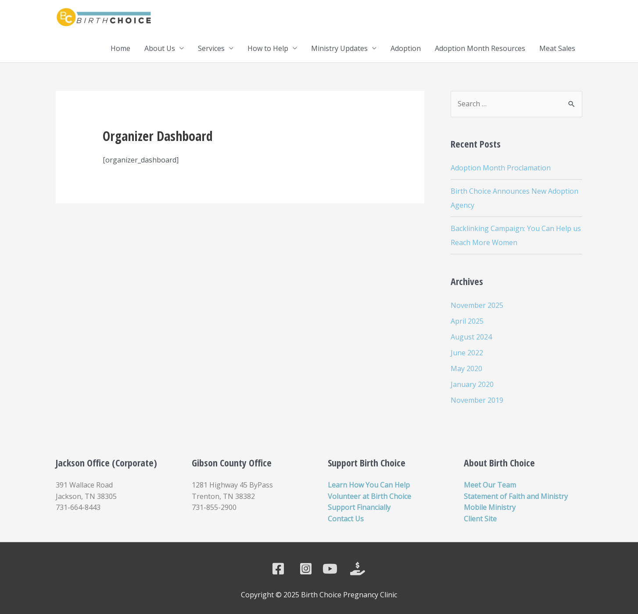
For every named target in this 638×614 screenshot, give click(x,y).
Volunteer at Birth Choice (369, 496)
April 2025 (467, 321)
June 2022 (467, 353)
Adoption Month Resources (480, 48)
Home (120, 48)
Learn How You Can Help (369, 485)
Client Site (480, 519)
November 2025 (477, 305)
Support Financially (359, 507)
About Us (159, 48)
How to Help (267, 48)
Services (211, 48)
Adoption (406, 48)
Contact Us (346, 519)
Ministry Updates (339, 48)
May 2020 (466, 368)
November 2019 (477, 400)
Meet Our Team (490, 485)
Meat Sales (557, 48)
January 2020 (472, 384)
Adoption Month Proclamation (501, 168)
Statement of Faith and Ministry (516, 496)
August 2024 (471, 337)
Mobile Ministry (490, 507)
